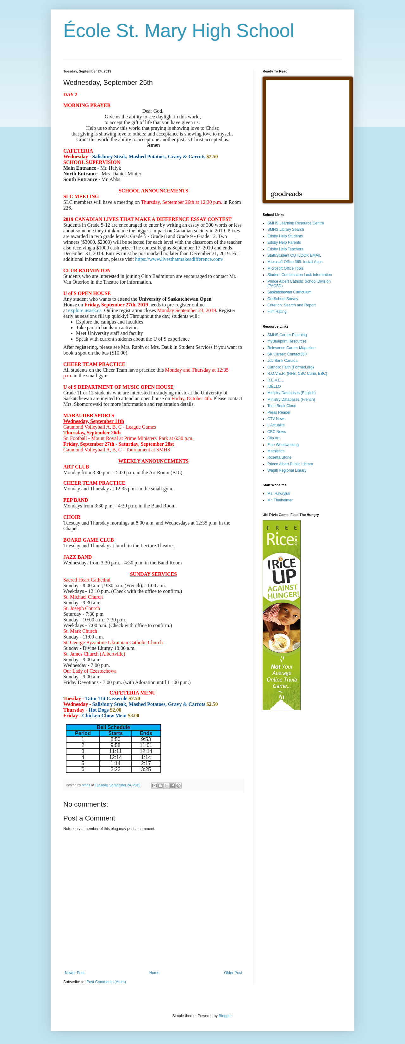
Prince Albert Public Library (290, 464)
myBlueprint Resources (287, 341)
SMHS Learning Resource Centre (295, 223)
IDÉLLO (274, 386)
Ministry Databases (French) (291, 399)
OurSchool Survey (282, 299)
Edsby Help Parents (284, 242)
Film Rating (277, 311)
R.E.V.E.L (275, 380)
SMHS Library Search (285, 229)
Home (154, 973)
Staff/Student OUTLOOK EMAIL (294, 255)
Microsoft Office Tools (285, 268)
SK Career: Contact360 (287, 354)
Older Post (233, 973)
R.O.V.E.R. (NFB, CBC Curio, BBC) (297, 373)
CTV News (276, 419)
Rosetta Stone (279, 457)
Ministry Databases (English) (291, 393)
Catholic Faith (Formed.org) (290, 367)
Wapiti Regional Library (287, 470)
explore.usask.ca (85, 310)
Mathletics (275, 451)
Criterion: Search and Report (291, 305)
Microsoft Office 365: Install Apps (295, 262)
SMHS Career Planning (287, 335)
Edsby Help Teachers (285, 249)
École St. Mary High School (178, 30)
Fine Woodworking (283, 445)
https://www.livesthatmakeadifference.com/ (179, 259)
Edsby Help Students (285, 236)
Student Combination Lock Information (299, 275)
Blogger (225, 1016)
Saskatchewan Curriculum (289, 292)
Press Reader (278, 412)
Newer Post (74, 973)
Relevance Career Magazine (291, 348)
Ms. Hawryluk (278, 493)
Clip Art (273, 438)
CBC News (276, 432)
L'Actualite (276, 425)
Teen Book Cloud (281, 406)
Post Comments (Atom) (106, 982)
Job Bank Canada (282, 360)
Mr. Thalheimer (280, 500)
